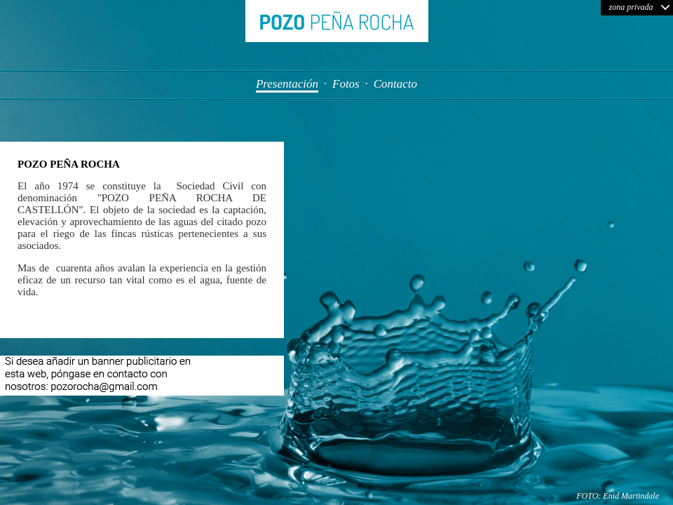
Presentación (287, 83)
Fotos (346, 83)
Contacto (395, 83)
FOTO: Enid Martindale (617, 496)
